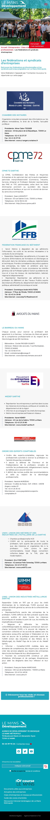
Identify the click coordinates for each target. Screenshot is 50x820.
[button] (25, 696)
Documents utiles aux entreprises (18, 789)
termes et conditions (33, 771)
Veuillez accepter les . (25, 771)
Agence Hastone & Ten (32, 816)
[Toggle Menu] (46, 4)
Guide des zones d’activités (15, 798)
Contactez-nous (23, 744)
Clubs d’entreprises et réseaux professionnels (23, 795)
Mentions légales (15, 816)
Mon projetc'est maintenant (38, 44)
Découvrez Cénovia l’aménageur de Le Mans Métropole (22, 802)
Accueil (4, 47)
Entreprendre (14, 47)
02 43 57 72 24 (8, 744)
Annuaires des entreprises (15, 792)
